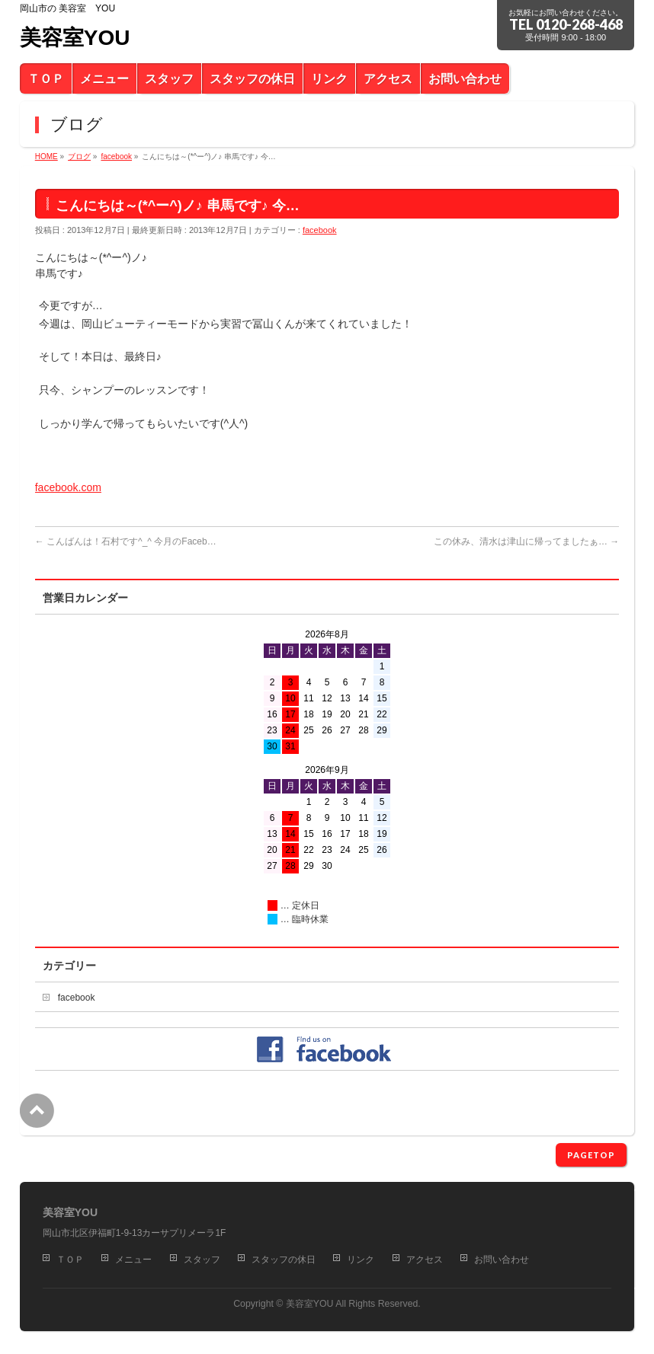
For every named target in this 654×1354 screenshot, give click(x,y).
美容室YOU (75, 37)
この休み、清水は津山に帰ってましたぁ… (526, 541)
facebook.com (68, 487)
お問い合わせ (501, 1259)
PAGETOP (591, 1155)
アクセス (424, 1259)
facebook (320, 230)
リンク (360, 1259)
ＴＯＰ (70, 1259)
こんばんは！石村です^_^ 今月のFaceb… (125, 541)
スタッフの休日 (284, 1259)
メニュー (133, 1259)
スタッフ (202, 1259)
